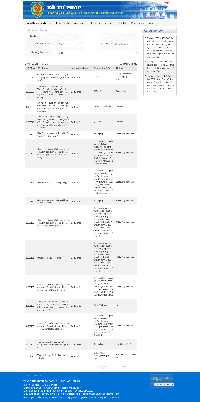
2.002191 (30, 258)
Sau (124, 366)
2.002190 (30, 287)
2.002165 (30, 326)
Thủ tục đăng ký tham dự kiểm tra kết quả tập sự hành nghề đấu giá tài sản (53, 345)
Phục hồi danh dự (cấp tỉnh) (49, 258)
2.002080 (30, 356)
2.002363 (30, 107)
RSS (46, 375)
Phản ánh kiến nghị (142, 23)
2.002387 (30, 92)
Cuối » (132, 366)
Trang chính (62, 23)
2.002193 (30, 201)
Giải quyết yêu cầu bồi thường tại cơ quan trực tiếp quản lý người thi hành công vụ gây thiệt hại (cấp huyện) (53, 287)
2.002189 (30, 306)
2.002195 (30, 153)
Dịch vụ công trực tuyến (101, 23)
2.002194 (30, 183)
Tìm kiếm (34, 36)
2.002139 (30, 345)
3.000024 (30, 77)
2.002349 (30, 122)
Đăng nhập (168, 3)
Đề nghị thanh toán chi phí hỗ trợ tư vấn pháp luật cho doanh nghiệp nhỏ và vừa (53, 77)
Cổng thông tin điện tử (38, 23)
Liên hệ (26, 375)
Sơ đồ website (36, 375)
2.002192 (30, 223)
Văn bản (78, 23)
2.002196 (30, 134)
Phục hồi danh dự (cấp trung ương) (52, 183)
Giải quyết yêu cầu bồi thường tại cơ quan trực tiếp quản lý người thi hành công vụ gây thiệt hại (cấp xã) (53, 326)
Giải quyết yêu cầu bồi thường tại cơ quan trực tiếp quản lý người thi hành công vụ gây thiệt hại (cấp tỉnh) (53, 223)
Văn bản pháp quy (153, 31)
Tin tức (123, 23)
